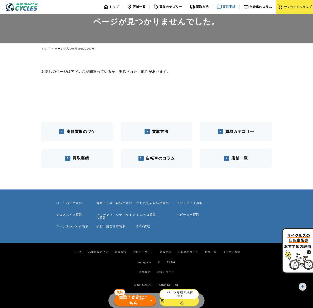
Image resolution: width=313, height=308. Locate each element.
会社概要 (144, 272)
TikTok (171, 262)
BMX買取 (143, 226)
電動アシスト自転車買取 (114, 202)
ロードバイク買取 (69, 202)
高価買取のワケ (81, 131)
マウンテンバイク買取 (72, 226)
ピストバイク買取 (189, 202)
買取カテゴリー (239, 131)
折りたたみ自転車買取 (153, 202)
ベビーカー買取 (187, 214)
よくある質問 (231, 252)
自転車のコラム (160, 158)
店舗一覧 (239, 158)
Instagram (144, 262)
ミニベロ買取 (146, 214)
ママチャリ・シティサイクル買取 (115, 216)
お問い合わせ (165, 272)
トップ (45, 48)
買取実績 (81, 158)
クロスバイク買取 (69, 214)
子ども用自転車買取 (111, 226)
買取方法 (160, 131)
